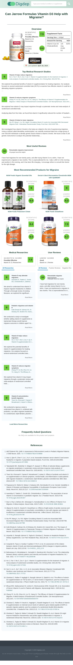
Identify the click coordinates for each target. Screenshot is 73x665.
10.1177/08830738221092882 (31, 531)
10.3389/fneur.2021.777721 (16, 573)
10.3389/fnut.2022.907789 (15, 523)
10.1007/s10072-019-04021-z (16, 626)
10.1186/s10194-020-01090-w (48, 609)
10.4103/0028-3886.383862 (53, 504)
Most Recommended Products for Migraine (36, 170)
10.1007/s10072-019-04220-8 (51, 618)
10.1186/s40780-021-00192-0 (58, 582)
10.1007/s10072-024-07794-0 (53, 470)
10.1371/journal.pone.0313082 (17, 462)
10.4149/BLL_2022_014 (35, 548)
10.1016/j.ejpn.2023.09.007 (15, 498)
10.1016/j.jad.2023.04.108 (15, 515)
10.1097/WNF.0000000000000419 (26, 599)
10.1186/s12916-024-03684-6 (26, 481)
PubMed (9, 590)
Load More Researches (19, 424)
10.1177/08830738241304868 (31, 454)
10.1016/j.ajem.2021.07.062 (16, 565)
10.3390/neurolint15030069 (38, 489)
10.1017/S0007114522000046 (24, 557)
